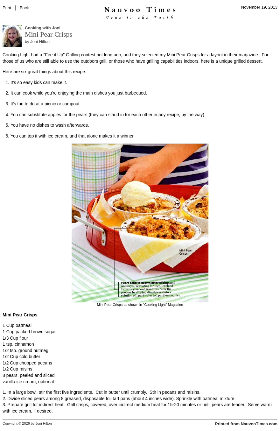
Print (7, 7)
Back (24, 7)
